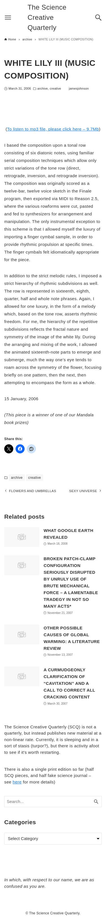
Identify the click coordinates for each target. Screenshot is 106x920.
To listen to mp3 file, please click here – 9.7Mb (53, 129)
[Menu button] (8, 17)
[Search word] (53, 802)
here (17, 782)
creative (55, 88)
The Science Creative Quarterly (47, 17)
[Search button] (98, 17)
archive (42, 88)
